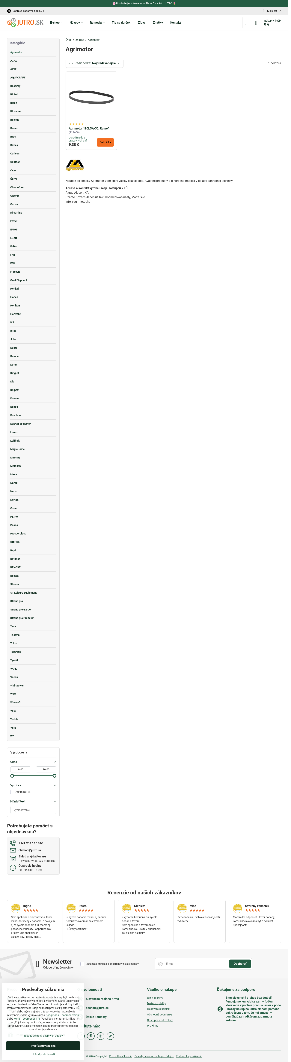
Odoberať (240, 964)
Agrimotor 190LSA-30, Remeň (89, 128)
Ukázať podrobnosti (43, 1054)
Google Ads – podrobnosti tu (62, 1015)
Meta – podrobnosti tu (27, 1018)
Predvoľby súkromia (120, 1056)
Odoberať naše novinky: (58, 967)
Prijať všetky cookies (43, 1045)
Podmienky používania (189, 1056)
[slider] (12, 776)
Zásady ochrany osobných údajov (154, 1056)
